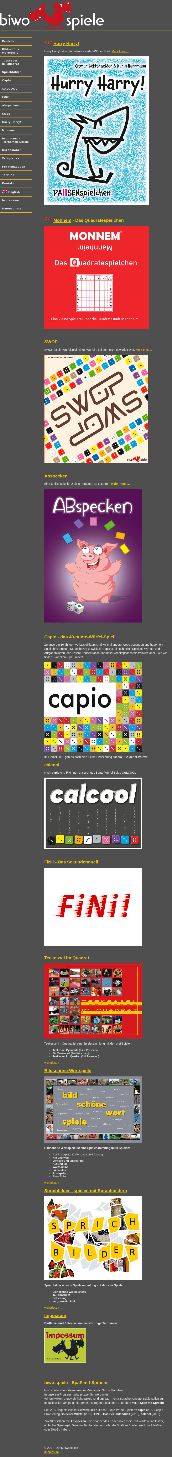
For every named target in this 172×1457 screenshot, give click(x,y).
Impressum (10, 200)
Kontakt (8, 183)
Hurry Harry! (11, 122)
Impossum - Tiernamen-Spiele (15, 140)
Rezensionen (12, 150)
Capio (6, 80)
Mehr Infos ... (120, 51)
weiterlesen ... (53, 1062)
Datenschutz (11, 208)
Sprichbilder (11, 72)
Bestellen (9, 41)
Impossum (55, 1315)
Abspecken (10, 105)
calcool (51, 764)
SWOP (51, 341)
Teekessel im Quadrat (10, 62)
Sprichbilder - (59, 1190)
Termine (8, 175)
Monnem (8, 130)
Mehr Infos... (144, 349)
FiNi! (5, 97)
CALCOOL (9, 88)
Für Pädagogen (13, 166)
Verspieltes (10, 158)
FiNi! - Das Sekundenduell (71, 861)
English (11, 192)
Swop (6, 113)
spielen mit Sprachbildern (100, 1190)
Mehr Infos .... (120, 483)
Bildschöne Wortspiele (10, 51)
